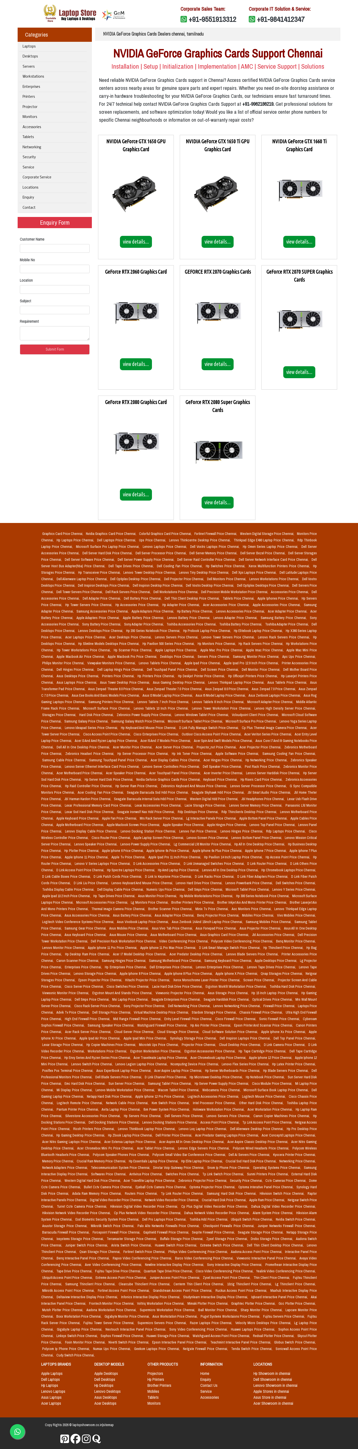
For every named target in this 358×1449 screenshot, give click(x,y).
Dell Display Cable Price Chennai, (121, 889)
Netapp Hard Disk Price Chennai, (110, 1096)
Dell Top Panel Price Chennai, (295, 1038)
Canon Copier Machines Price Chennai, (282, 1116)
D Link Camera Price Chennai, (285, 1044)
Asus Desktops (105, 1397)
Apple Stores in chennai (271, 1391)
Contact (29, 208)
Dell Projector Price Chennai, (184, 579)
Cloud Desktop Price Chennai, (240, 1044)
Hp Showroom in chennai (271, 1373)
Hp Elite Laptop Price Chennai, (202, 1161)
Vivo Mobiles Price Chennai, (296, 915)
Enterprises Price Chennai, (84, 967)
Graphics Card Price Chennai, (63, 533)
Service (28, 167)
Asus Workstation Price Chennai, (175, 1316)
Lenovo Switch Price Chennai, (92, 1064)
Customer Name (32, 239)
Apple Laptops (52, 1373)
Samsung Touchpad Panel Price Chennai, (119, 760)
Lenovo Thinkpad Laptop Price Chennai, (236, 682)
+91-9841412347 (281, 19)
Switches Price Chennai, (183, 1174)
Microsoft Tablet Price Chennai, (248, 889)
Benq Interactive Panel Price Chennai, (84, 1258)
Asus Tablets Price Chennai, (287, 682)
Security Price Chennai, (246, 1180)
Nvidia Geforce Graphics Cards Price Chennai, (168, 779)
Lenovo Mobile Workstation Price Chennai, (126, 1090)
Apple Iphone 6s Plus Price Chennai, (217, 850)
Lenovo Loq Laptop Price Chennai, (203, 1129)
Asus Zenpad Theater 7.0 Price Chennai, (175, 689)
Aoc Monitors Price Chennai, (252, 909)
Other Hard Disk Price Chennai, (262, 1103)
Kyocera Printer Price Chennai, (294, 1154)
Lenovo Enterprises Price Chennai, (220, 967)
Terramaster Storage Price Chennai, (132, 1239)
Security (29, 157)
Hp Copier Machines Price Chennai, (111, 1044)
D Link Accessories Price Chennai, (157, 863)
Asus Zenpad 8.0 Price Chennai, (227, 689)
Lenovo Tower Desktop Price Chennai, (150, 572)
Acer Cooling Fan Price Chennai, (101, 792)
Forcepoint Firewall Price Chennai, (117, 1232)
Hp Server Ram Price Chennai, (137, 786)
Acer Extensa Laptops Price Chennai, (130, 1141)
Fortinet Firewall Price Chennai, (216, 533)
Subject (25, 301)
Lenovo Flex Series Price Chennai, (246, 1064)
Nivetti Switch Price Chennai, (129, 1342)
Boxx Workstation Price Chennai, (79, 1316)
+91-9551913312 (212, 19)
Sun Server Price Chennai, (127, 1083)
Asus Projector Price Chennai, (261, 928)
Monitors (30, 117)
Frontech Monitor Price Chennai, (112, 1303)
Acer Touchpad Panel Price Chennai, (175, 773)
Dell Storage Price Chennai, (112, 1012)
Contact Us (208, 1385)
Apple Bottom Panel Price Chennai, (263, 818)
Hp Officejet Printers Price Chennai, (253, 676)
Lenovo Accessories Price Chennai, (241, 611)
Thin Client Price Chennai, (272, 1277)
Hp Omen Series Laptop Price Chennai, (271, 546)
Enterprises (31, 87)
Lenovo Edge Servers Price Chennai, (204, 1148)
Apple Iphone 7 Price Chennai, (266, 850)
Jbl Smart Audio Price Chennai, (270, 792)
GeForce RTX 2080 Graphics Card (136, 402)
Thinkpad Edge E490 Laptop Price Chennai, (264, 540)
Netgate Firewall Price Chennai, (206, 1348)
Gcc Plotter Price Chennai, (297, 1303)
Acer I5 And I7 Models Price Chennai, (166, 740)
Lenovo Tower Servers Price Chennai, (229, 637)
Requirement (29, 321)
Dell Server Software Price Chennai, (90, 559)
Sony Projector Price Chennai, (145, 1006)
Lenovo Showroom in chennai (275, 1385)
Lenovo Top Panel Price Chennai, (273, 825)
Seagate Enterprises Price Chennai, (176, 999)
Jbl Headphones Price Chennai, (263, 799)
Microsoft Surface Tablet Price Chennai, (196, 721)
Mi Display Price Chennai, (75, 1090)
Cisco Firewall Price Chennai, (236, 1019)
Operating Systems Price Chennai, (277, 1167)
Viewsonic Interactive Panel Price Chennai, (267, 1258)
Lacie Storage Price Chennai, (206, 805)
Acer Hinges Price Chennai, (224, 760)
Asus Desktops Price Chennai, (78, 676)
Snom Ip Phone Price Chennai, (229, 1167)
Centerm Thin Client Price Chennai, (199, 1284)
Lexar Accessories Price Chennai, (159, 805)
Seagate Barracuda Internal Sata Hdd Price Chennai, (151, 799)
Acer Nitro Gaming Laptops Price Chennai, (72, 1141)
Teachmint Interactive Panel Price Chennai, (241, 1342)
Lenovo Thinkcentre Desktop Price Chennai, (200, 540)
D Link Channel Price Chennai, (166, 1077)
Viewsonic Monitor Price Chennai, (66, 993)
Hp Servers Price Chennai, (143, 1116)
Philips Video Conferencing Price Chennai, (198, 1251)
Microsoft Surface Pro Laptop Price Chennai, (108, 546)
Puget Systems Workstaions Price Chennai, (231, 1316)
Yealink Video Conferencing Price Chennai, (286, 1271)
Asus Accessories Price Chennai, (88, 915)
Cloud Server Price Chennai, (134, 1032)
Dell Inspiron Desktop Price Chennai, (158, 585)
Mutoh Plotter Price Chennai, (63, 1310)
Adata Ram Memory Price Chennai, (97, 1193)
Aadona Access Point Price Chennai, (257, 1251)
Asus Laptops (51, 1397)
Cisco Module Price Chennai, (272, 1083)
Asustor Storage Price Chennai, (65, 1226)
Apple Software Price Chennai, (237, 753)
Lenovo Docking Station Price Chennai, (149, 831)
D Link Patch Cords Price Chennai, (118, 876)
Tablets (28, 137)
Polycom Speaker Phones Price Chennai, (122, 1154)
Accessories (32, 127)
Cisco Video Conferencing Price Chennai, (225, 1271)
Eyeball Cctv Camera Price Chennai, (161, 1187)
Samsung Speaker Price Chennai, (112, 1025)
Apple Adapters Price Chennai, (98, 618)
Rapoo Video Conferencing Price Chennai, (143, 1258)
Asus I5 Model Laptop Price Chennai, (221, 695)
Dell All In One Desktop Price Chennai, (84, 747)
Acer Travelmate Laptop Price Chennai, (161, 1057)
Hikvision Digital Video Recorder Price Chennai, (144, 1206)
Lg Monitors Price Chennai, (150, 902)
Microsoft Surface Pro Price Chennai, (252, 721)
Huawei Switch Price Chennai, (177, 1245)
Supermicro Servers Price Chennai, (163, 1323)
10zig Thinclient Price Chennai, (250, 1284)
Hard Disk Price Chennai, (97, 715)
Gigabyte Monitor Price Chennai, (127, 1316)
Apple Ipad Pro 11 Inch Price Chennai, (175, 857)
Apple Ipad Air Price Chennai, (100, 1038)
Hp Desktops (103, 1385)
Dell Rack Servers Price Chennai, (128, 592)
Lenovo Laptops (53, 1391)
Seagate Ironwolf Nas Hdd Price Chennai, (146, 812)
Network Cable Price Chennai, (128, 1103)
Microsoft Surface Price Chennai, (107, 708)
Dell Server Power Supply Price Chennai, (146, 559)
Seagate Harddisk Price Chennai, (227, 999)
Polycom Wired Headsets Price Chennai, (261, 1148)
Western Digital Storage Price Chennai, (267, 533)
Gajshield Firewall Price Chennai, (166, 1232)
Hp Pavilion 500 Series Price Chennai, (169, 643)
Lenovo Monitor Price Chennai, (64, 947)
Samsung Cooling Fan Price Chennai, (289, 753)
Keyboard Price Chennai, (221, 779)
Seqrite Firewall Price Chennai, (214, 1232)
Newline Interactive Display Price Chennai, (175, 1264)
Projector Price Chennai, (199, 1044)
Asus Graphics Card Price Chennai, (225, 934)
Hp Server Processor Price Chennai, (143, 753)
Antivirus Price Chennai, (146, 1174)
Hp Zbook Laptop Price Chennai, (131, 1135)
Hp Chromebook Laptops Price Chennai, (288, 870)
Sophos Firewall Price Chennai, (122, 1336)
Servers (29, 67)
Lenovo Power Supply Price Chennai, (146, 844)
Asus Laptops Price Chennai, (77, 682)
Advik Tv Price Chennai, (73, 1012)
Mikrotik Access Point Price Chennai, (69, 1290)
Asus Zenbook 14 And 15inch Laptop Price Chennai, (208, 922)
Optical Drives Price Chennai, (272, 999)
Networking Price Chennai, (297, 1161)
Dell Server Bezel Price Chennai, (263, 553)
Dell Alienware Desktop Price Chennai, (257, 1129)
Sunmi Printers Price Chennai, (268, 1174)
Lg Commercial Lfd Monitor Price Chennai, (203, 844)
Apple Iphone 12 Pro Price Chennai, (160, 1096)
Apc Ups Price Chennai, (299, 656)
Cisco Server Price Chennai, (85, 986)
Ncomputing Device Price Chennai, (195, 1064)
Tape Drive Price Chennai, (74, 1271)
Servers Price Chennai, (214, 656)
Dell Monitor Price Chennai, (261, 669)
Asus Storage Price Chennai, (229, 993)
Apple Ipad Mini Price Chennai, (146, 1038)
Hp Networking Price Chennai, (267, 760)
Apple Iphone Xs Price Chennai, (284, 1032)
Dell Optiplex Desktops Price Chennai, (263, 585)
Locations (30, 188)
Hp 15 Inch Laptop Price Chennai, (275, 993)
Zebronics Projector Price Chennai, (203, 1180)
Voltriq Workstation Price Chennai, (161, 1303)
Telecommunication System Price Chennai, (121, 1167)
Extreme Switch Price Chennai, (222, 1245)
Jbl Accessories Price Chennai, (274, 934)
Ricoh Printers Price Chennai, (94, 1129)
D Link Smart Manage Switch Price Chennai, (230, 947)
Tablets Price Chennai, (239, 598)
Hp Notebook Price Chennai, (266, 1077)
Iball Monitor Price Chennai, (218, 1310)
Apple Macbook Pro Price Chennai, (133, 656)
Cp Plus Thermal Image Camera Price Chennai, (275, 727)
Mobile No (27, 259)
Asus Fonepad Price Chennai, (216, 928)
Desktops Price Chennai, (178, 656)
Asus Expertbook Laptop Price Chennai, (124, 1070)
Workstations (33, 77)
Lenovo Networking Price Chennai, (237, 1006)
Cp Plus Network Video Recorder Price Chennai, (148, 1213)
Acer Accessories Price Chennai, (227, 605)
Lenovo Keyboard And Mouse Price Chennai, (142, 883)
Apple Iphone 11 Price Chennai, (87, 857)
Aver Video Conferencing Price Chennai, (114, 1264)
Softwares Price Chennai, (109, 1174)
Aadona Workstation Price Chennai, (112, 1310)
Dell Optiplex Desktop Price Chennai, (136, 579)
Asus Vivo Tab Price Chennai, (173, 928)
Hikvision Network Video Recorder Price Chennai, (77, 1213)
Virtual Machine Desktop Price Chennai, (162, 1012)
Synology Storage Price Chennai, (194, 1038)
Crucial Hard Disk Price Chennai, (224, 1200)
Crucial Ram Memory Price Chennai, (102, 1161)
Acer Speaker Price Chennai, (126, 773)
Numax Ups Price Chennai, (112, 1348)
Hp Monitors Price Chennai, (217, 643)
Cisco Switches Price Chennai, (128, 986)
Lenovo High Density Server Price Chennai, (285, 708)
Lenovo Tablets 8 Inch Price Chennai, (218, 702)
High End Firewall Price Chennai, (88, 1019)
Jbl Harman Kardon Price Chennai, (88, 799)
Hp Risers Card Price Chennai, (262, 779)
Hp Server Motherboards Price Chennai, (233, 1070)
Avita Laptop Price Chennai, (122, 1109)
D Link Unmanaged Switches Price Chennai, (214, 863)
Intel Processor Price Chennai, (215, 1103)
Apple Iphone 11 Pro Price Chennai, (113, 947)
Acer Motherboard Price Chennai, (80, 773)
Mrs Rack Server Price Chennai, (162, 818)
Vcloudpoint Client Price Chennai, (256, 715)
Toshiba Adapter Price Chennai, (287, 624)
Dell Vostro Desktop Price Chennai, (210, 585)
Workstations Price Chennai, (108, 1051)
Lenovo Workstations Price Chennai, (274, 579)
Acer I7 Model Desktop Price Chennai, (140, 954)
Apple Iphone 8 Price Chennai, (141, 973)
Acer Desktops (105, 1403)
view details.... (136, 242)
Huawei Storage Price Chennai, (168, 1336)
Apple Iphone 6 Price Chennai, (123, 850)
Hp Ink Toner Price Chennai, (193, 753)
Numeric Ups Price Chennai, (166, 889)
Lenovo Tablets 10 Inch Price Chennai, (162, 708)
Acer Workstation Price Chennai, (271, 1109)
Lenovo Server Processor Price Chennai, (259, 786)
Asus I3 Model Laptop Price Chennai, (168, 695)
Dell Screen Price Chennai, (220, 669)
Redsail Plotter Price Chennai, (274, 1336)
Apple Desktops (106, 1373)
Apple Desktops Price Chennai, (276, 960)
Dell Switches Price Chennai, (296, 883)
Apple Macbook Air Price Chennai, (81, 656)
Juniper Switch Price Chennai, (87, 1245)
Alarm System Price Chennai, (273, 1213)
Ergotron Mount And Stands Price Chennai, (123, 993)
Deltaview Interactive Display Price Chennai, (88, 1297)
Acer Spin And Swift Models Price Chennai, (224, 740)
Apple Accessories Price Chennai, (277, 605)
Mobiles (153, 1391)
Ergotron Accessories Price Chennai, (210, 1051)
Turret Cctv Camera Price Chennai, (82, 1206)
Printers (29, 97)
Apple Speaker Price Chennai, (184, 825)
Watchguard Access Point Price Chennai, (222, 1336)
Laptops (29, 47)
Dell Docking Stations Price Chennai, (114, 1122)
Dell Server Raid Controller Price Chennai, (207, 559)
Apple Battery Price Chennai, (144, 618)
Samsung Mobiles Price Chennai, (269, 922)
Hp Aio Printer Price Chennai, (211, 1025)
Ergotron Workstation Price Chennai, (156, 1051)
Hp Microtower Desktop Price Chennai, (217, 1077)
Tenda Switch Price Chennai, (252, 1348)
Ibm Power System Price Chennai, (167, 1109)
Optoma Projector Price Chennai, (212, 1187)
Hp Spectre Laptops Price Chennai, (131, 870)
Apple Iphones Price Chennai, (278, 598)
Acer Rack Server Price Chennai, (88, 1032)
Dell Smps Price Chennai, (206, 889)
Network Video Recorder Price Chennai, (172, 1200)
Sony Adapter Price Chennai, (144, 624)
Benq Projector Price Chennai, (218, 915)
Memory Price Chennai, (58, 1161)
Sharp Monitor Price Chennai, (262, 1310)
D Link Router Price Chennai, (267, 863)
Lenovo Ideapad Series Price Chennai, (92, 727)
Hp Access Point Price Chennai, (288, 857)
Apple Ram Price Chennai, (267, 1200)
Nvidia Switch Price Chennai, (296, 1219)
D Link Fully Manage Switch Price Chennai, (209, 727)
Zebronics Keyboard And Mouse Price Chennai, (194, 786)
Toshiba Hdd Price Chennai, (209, 1219)
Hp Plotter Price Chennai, (82, 850)
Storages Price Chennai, (59, 715)
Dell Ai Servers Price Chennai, (250, 1154)
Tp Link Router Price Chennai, (183, 1193)
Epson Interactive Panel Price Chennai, (180, 1342)
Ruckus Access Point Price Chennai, (242, 1290)
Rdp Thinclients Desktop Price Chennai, (249, 812)
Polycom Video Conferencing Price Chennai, (242, 941)
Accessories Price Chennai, (290, 592)
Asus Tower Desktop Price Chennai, (125, 682)
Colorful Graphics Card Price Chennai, (165, 533)
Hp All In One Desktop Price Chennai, (260, 844)
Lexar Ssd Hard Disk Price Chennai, (90, 812)
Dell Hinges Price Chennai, (76, 669)
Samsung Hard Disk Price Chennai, (232, 1193)
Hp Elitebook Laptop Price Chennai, (259, 630)
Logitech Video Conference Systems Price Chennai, (78, 922)
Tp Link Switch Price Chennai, (223, 1174)
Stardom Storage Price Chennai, (214, 1012)
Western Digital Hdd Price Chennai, (214, 799)
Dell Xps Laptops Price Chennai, (255, 572)
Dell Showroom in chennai (272, 1379)
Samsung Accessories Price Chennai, (102, 611)
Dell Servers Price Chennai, (185, 1116)
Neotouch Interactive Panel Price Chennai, (136, 1329)
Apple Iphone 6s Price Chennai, (168, 850)
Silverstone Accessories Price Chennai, (93, 1116)
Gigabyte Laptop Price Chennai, (80, 1329)
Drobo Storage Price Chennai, (272, 1239)
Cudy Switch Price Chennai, (75, 1355)
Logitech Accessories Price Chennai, (214, 1096)
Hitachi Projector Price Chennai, (148, 980)
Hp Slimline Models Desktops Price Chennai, (109, 643)
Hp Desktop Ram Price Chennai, (88, 954)
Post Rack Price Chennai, (263, 766)
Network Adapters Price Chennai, (65, 1167)
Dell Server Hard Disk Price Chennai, (108, 553)
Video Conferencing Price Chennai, (184, 941)
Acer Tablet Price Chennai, (156, 1148)
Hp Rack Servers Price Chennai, (261, 643)
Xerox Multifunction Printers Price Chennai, (280, 566)
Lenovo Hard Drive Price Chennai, (199, 883)
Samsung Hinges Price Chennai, (124, 960)
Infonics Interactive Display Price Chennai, (151, 1297)
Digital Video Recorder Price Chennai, (116, 1200)
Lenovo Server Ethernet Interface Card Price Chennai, (103, 766)
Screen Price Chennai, (259, 980)
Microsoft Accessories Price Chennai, (102, 902)
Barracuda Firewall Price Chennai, (66, 1232)
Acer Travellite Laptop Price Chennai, (150, 1180)
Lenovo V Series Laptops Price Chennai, (103, 863)
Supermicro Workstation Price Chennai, (168, 1310)
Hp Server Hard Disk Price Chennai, (109, 779)
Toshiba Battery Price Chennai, (241, 624)
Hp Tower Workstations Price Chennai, (84, 650)
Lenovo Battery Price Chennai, (189, 618)
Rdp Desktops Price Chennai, (198, 812)
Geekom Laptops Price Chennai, (157, 1348)
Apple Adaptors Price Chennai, (153, 611)
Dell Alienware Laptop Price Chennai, (82, 579)
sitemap (108, 1425)
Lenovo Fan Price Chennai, (198, 831)
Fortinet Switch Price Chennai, (144, 1251)
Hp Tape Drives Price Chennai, (114, 896)
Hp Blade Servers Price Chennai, (286, 1070)
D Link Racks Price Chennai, (215, 876)
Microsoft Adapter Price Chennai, (270, 702)
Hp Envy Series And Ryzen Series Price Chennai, (98, 1057)
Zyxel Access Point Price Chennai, (227, 1277)
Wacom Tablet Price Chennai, (179, 1090)
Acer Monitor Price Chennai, (133, 747)
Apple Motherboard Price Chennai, (80, 825)
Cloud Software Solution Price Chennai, (230, 1032)
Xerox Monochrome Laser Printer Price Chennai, (207, 980)
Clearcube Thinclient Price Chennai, (145, 1284)
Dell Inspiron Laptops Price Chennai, (246, 1038)
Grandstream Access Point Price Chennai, (183, 1290)
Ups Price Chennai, (153, 540)
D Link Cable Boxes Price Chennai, (67, 876)
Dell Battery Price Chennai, (143, 598)
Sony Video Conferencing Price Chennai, (199, 1329)
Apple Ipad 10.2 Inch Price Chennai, (66, 896)
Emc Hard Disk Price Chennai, (86, 1083)
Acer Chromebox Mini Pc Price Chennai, (106, 1148)
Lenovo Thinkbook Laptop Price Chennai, (147, 1129)
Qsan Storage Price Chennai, (100, 1251)
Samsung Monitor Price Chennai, (256, 656)
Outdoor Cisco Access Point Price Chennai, (212, 734)
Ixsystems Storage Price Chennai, (81, 1239)
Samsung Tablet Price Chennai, (170, 1083)
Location (26, 280)
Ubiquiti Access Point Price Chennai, (68, 1277)
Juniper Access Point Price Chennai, (175, 1277)
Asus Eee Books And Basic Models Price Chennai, (106, 695)
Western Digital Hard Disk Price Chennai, (93, 1180)
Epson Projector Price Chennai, (100, 980)
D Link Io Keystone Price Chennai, (169, 876)
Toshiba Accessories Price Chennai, (192, 624)
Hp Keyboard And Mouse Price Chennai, (149, 727)
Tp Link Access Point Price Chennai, (267, 1122)
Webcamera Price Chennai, (222, 1090)
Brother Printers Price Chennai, (193, 902)
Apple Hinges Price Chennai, (227, 825)
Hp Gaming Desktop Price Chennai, (81, 1135)
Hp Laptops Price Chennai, (76, 540)
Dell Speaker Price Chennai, (223, 766)
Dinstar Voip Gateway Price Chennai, (179, 1167)
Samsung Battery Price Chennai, (284, 618)
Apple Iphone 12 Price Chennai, (271, 1057)
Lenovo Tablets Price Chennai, (160, 663)
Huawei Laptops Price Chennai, (253, 1329)
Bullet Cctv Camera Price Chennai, (109, 1187)
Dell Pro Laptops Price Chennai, (164, 1219)
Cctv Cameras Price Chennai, (286, 1180)
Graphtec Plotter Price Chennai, (254, 1303)
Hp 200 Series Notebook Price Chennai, (153, 630)
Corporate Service (37, 177)
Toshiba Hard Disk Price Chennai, (293, 986)
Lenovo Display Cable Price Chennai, (91, 831)
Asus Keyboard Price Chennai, (86, 934)
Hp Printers (155, 1379)
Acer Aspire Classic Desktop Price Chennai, (258, 1141)
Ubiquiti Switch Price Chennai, (252, 1219)
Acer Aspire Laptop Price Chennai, (178, 1070)
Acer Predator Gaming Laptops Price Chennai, (227, 1135)
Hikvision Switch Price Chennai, (283, 1193)
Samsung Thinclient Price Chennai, (91, 1284)
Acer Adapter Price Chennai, (288, 611)
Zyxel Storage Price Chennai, (227, 1239)
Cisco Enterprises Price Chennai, (157, 734)
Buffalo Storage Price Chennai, (182, 1239)
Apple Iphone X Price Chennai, (236, 973)
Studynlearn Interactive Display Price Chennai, (216, 1297)
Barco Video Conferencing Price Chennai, (205, 1258)
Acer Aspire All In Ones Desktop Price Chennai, (192, 1141)
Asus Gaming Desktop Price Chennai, (179, 682)
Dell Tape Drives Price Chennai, (131, 566)
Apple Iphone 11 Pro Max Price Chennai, (168, 947)
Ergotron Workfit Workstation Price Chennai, (237, 986)
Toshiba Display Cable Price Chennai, (68, 889)
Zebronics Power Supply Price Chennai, (145, 715)
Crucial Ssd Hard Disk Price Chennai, (251, 1161)
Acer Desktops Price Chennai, (131, 637)
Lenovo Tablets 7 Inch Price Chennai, (163, 702)
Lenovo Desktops (107, 1391)
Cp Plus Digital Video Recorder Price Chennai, (215, 1206)
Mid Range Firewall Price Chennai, (137, 1019)
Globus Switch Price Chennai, (295, 1342)
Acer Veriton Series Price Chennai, (268, 734)
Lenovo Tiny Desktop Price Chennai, (204, 572)
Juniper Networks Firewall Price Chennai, (287, 1226)
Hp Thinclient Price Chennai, (283, 947)
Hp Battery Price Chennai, (195, 611)
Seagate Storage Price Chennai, (261, 1232)
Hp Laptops (49, 1385)
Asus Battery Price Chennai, (133, 915)
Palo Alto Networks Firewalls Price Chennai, (169, 1226)
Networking (32, 147)
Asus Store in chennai (269, 1397)
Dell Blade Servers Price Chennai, (119, 1077)
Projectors (155, 1373)
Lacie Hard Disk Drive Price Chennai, (178, 986)
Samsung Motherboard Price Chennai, (175, 960)
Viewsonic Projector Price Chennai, (181, 993)
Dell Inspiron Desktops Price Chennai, (104, 585)
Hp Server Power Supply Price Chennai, (222, 1083)
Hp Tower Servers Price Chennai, (89, 605)
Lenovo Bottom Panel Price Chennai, (257, 837)
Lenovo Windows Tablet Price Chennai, (202, 715)
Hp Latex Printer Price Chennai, (294, 1064)
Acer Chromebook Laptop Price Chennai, (218, 1057)
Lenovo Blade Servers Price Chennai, (253, 954)
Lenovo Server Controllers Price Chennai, (172, 766)
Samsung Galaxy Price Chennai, (86, 721)
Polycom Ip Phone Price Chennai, (66, 1348)
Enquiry (28, 198)
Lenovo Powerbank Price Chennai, (249, 883)
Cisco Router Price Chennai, (112, 837)
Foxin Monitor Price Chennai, (86, 1342)
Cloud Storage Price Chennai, (178, 1032)
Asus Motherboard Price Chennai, (174, 934)
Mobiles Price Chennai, (258, 915)
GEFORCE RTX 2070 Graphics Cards (218, 272)
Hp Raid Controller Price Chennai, (89, 786)
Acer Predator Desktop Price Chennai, (197, 954)
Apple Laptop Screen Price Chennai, (159, 837)
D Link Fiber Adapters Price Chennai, (263, 876)
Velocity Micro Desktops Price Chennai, (263, 1323)
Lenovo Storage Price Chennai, (96, 973)
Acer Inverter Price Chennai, (224, 773)
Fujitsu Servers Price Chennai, (284, 1316)
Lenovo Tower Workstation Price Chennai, (222, 708)
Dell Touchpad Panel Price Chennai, (173, 669)
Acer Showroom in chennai (273, 1403)
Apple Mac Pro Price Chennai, (222, 650)
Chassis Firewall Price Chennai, (261, 1012)
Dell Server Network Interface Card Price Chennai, (274, 559)
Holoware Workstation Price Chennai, (219, 1109)
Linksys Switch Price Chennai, (77, 1336)
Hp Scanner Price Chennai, (133, 650)
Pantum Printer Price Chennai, (78, 1109)
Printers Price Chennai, (119, 676)
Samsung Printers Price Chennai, (112, 702)
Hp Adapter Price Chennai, (181, 605)
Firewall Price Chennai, (279, 1006)
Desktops (30, 56)
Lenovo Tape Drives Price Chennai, (272, 967)
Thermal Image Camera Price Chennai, (118, 909)
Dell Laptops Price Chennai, (117, 540)
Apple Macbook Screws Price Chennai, (134, 825)
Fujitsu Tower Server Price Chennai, (109, 1323)
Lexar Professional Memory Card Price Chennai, (99, 805)
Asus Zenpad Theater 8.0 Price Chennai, (116, 689)
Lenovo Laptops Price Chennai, (165, 546)
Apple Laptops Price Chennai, (176, 650)
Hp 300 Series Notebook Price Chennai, (263, 896)
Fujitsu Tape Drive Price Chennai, (118, 1271)
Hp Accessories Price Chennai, (137, 605)
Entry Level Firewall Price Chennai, (188, 1019)
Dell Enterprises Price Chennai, (172, 967)
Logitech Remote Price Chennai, (80, 1103)
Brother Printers (159, 1385)
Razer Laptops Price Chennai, (211, 1323)
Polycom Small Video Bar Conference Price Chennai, (189, 1154)
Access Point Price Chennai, (220, 1122)
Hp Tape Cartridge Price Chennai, (263, 1051)
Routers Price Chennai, (142, 1193)
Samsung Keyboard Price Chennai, (228, 960)
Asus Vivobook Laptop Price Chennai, (143, 922)
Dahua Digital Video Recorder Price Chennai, (283, 1206)
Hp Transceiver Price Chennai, (100, 572)
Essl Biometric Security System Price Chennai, (107, 1219)
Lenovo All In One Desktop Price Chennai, (230, 870)
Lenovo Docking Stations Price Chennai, (170, 1122)
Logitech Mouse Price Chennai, (264, 1096)
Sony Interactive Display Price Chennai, (235, 1264)
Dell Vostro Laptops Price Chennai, (215, 546)
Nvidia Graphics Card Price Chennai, (111, 533)
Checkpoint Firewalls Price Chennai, (229, 1226)
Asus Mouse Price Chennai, (129, 934)
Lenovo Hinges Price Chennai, (242, 831)
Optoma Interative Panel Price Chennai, (266, 1187)
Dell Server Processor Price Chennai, (162, 553)
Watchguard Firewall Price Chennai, (162, 1025)
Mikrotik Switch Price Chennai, (113, 1226)
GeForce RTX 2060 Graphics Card (136, 272)
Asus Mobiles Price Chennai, (129, 928)
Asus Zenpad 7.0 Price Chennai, (274, 689)
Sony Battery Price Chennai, (102, 624)
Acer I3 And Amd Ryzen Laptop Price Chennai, (107, 740)
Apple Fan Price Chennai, (120, 818)
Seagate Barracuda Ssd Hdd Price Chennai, (158, 792)
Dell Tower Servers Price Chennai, (80, 592)
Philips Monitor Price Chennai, (63, 663)
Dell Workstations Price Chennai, (176, 592)
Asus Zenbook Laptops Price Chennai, (275, 695)
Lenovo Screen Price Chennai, (208, 837)
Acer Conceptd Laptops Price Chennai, (289, 1135)
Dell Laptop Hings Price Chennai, (121, 669)
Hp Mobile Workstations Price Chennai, (207, 896)
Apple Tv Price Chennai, (128, 857)
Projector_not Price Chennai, (217, 747)
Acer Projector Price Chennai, (261, 747)
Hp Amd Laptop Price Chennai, (179, 870)
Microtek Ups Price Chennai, (159, 1044)
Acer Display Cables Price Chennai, (176, 760)
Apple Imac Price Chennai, (265, 650)
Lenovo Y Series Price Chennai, (294, 889)
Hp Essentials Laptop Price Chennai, (154, 1161)
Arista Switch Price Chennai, (132, 1245)
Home (204, 1373)
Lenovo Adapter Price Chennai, (236, 618)
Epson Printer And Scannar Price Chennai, (264, 1025)
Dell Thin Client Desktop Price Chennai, (193, 598)
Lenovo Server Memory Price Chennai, (256, 805)
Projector (30, 107)
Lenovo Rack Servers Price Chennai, (284, 637)
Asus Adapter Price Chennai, (175, 915)
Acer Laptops (51, 1403)
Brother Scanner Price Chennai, (171, 909)
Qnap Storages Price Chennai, (282, 973)
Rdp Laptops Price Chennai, (286, 831)
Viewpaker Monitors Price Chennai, (112, 663)
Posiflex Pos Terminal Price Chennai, (68, 1070)
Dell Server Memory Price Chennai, (213, 553)
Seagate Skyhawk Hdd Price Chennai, (219, 792)
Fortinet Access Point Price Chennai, (124, 1290)
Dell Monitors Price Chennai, (227, 579)
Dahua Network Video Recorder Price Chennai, (217, 1213)
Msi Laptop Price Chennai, (130, 999)
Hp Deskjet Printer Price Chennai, (202, 676)
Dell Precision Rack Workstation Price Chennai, (124, 941)
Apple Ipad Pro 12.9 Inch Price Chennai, (252, 663)
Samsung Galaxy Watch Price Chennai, (138, 721)
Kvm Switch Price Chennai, (171, 1103)
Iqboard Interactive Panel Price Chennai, (280, 1297)
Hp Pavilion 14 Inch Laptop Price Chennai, (234, 857)
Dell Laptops (50, 1379)
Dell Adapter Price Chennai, (102, 598)
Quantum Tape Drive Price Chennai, (169, 1271)
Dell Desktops (104, 1379)
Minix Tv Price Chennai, (212, 909)
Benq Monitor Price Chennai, (296, 941)
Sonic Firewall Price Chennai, (280, 1019)
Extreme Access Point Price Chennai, (121, 1277)
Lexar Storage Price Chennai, (63, 1044)
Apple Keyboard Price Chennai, (78, 818)
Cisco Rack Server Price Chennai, (98, 1006)
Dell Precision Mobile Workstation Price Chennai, (235, 592)
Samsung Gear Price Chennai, (86, 928)
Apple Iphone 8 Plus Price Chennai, (189, 973)
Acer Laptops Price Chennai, (86, 637)
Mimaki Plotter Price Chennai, (208, 1303)
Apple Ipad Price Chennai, (203, 663)
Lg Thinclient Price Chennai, (295, 1284)
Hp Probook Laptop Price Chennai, (207, 630)
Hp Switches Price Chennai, (226, 566)
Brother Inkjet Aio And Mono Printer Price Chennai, (252, 902)
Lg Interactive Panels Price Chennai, (211, 818)
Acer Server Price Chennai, (175, 747)
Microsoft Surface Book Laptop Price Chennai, (277, 1090)
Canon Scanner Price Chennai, (78, 960)
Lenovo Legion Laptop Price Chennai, (141, 1064)
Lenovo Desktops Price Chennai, (101, 630)
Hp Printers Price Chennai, (157, 676)
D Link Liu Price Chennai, (91, 883)
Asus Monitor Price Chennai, (158, 896)
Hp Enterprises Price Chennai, (126, 967)
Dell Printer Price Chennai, (174, 1135)
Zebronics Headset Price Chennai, (90, 753)
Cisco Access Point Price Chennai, (107, 734)
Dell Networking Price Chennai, (190, 1006)
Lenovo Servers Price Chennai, (177, 637)
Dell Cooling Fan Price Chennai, (180, 566)
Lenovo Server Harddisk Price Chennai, (273, 773)
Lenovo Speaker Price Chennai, (96, 844)
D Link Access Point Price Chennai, (80, 870)
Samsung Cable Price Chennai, (64, 760)
